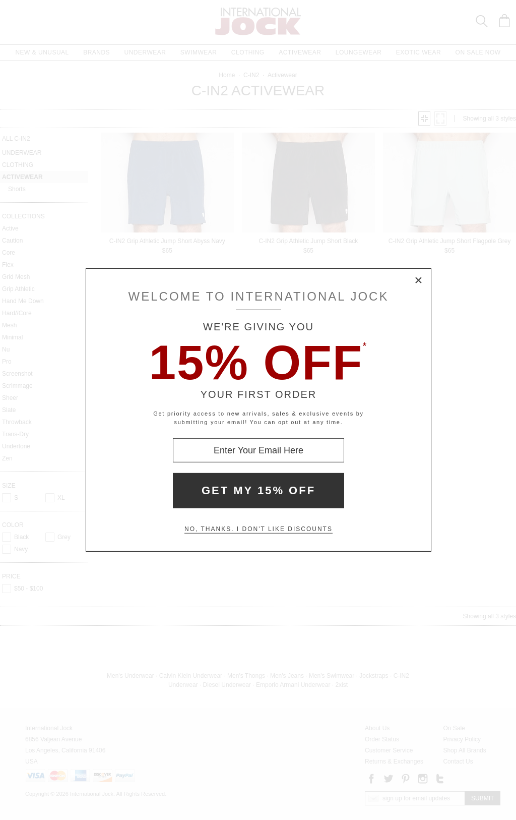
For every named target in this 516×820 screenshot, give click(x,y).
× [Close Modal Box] (418, 281)
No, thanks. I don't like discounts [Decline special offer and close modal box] (258, 529)
